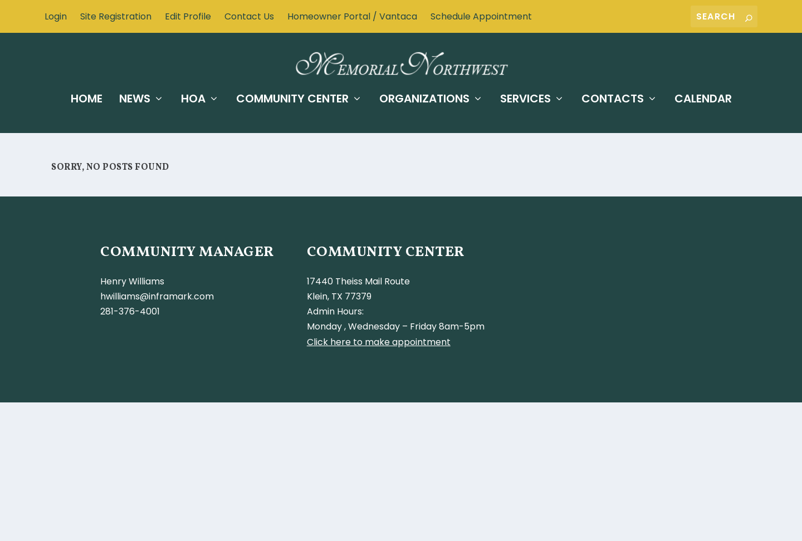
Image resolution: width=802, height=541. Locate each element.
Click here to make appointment (379, 341)
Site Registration (115, 16)
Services (525, 97)
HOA (193, 97)
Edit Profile (188, 16)
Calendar (703, 97)
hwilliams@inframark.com (157, 296)
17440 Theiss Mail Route (358, 281)
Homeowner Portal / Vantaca (352, 16)
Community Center (292, 97)
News (134, 97)
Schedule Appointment (481, 16)
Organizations (424, 97)
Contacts (612, 97)
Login (56, 16)
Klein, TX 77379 (339, 296)
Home (86, 97)
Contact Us (249, 16)
